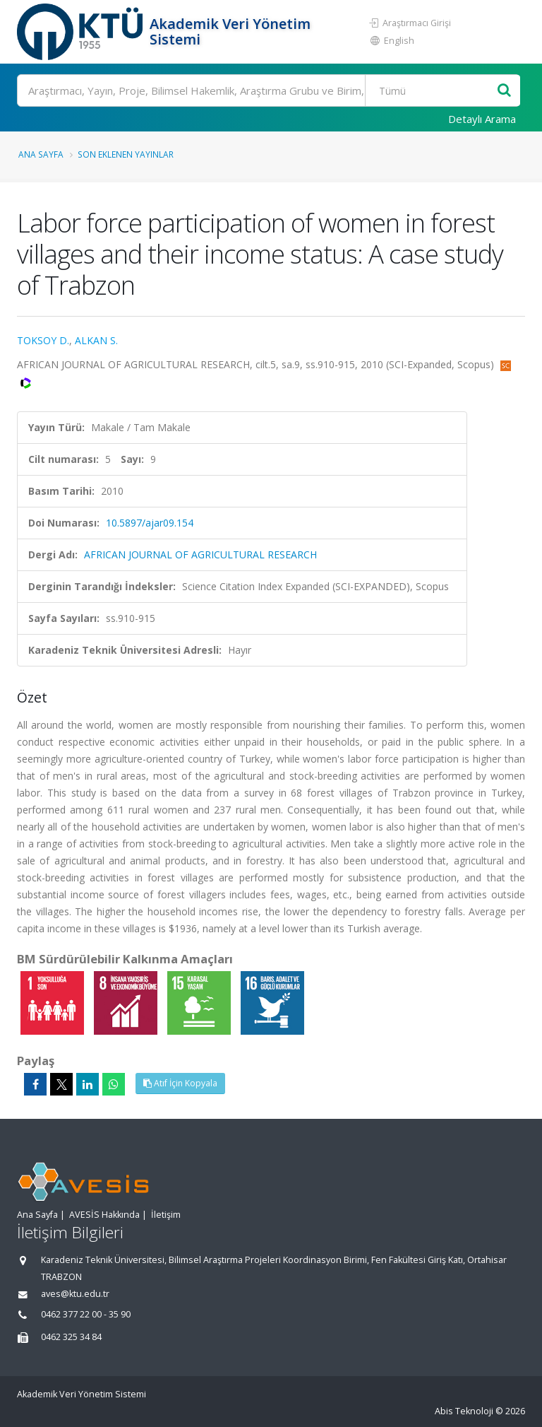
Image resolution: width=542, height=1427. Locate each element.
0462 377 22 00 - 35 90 (86, 1314)
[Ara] (268, 90)
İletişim (166, 1215)
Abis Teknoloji (464, 1411)
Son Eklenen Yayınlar (126, 154)
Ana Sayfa (41, 154)
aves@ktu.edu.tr (75, 1294)
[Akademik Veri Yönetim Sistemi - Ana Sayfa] (81, 32)
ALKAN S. (96, 340)
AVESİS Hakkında (104, 1215)
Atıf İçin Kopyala (180, 1083)
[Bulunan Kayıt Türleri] (432, 90)
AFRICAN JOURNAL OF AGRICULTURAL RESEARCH (200, 554)
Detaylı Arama (482, 119)
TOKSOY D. (43, 340)
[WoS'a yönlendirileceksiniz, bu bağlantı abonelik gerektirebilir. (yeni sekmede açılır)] (25, 381)
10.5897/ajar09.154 (149, 522)
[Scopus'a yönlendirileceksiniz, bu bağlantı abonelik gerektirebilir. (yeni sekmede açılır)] (505, 364)
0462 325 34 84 (71, 1337)
